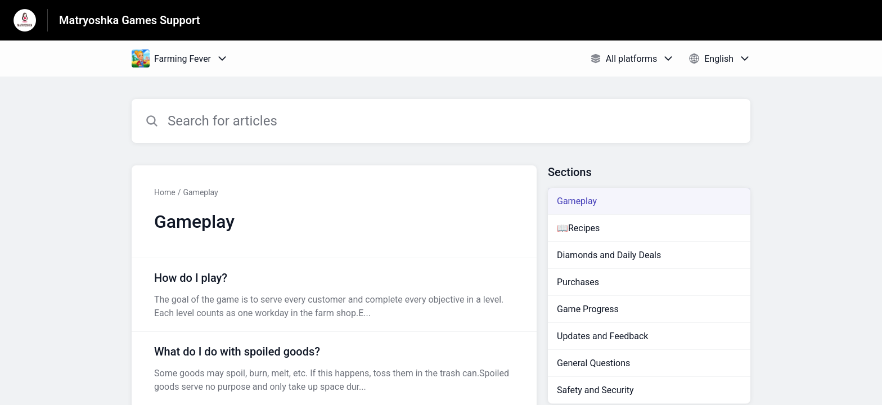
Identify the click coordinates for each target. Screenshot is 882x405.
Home (165, 192)
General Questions (593, 363)
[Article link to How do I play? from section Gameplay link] (334, 294)
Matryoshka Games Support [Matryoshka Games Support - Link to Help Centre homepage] (129, 20)
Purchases (578, 282)
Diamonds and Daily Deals (609, 255)
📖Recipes (578, 228)
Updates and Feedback (602, 336)
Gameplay (200, 192)
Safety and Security (595, 390)
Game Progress (588, 309)
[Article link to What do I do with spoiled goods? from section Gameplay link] (334, 368)
